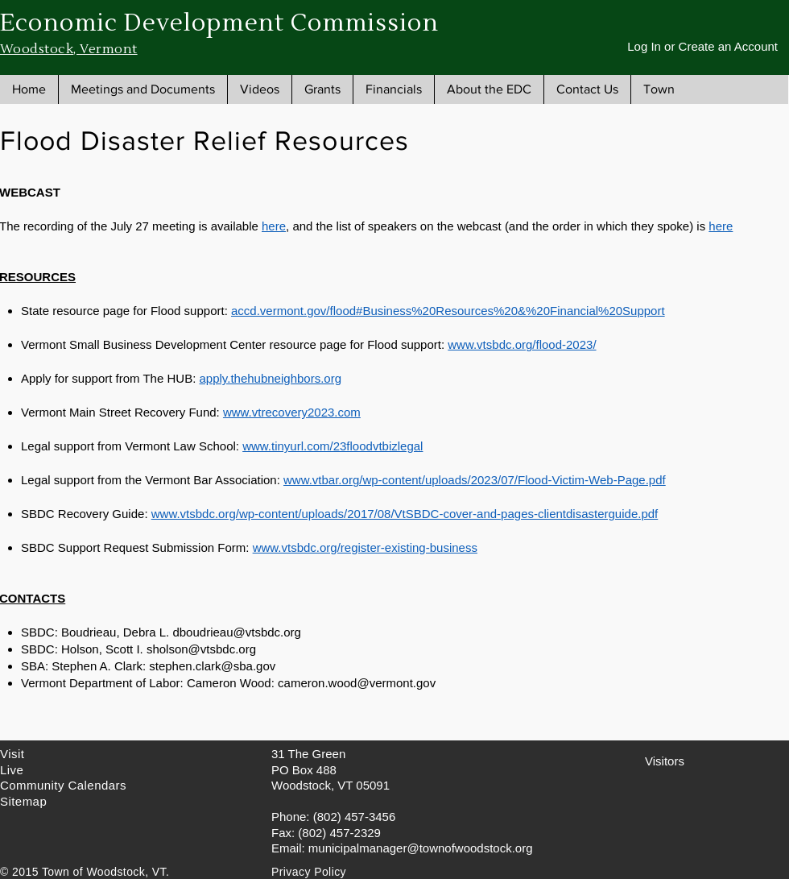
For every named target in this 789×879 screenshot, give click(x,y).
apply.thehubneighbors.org (270, 378)
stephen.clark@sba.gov (212, 666)
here (274, 226)
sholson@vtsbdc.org (201, 649)
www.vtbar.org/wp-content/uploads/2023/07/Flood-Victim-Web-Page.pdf (474, 480)
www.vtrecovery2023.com (292, 412)
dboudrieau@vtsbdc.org (236, 632)
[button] (142, 89)
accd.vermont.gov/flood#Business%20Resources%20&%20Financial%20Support (448, 310)
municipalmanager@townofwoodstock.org (420, 848)
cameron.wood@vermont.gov (357, 683)
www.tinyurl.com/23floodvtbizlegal (332, 446)
